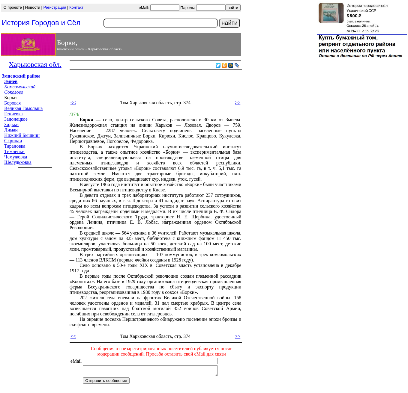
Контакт (76, 7)
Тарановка (14, 146)
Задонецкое (16, 119)
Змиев (10, 81)
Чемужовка (15, 156)
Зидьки (11, 124)
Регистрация (54, 7)
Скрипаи (13, 140)
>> (237, 102)
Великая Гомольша (23, 108)
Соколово (13, 92)
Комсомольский (19, 86)
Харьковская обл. (35, 64)
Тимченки (14, 151)
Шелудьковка (18, 162)
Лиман (11, 129)
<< (73, 102)
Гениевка (13, 113)
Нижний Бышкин (22, 135)
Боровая (12, 102)
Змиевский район (21, 75)
